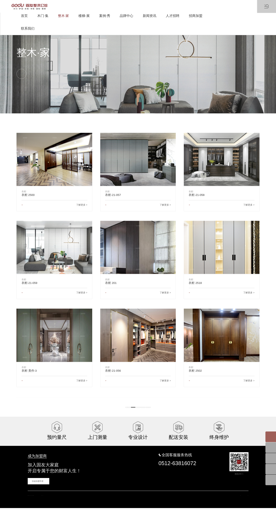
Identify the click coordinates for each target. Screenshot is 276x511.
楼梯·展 (83, 16)
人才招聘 (172, 16)
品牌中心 (126, 16)
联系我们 (27, 28)
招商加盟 (195, 16)
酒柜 (103, 116)
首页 (24, 16)
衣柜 (18, 116)
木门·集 (42, 16)
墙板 (62, 116)
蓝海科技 (119, 502)
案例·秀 (104, 16)
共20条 (119, 417)
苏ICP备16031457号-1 (86, 502)
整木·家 (63, 16)
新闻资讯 (149, 16)
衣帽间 (40, 116)
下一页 (156, 417)
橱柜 (123, 116)
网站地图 (229, 502)
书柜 (82, 116)
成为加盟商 (34, 462)
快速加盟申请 (35, 487)
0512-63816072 (177, 469)
